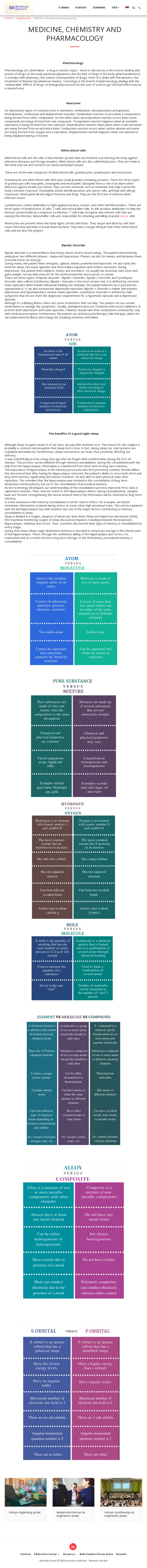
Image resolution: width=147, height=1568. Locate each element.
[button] (133, 7)
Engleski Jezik (24, 18)
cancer (124, 216)
